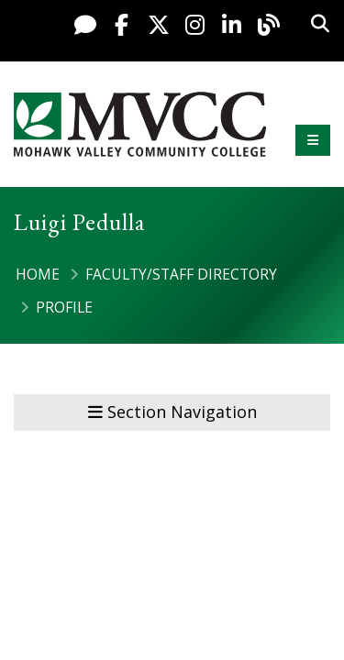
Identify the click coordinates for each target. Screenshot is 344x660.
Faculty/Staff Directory (181, 274)
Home (38, 274)
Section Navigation (172, 412)
